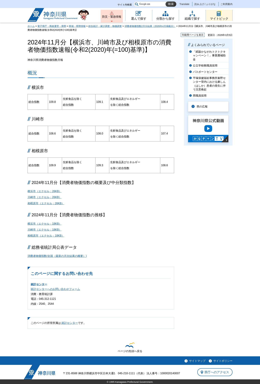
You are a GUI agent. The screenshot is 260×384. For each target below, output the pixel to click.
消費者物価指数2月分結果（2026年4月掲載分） (150, 26)
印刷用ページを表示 (192, 34)
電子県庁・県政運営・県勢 (51, 26)
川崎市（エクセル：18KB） (44, 229)
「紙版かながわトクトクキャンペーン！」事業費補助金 (209, 55)
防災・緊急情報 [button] (111, 16)
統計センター (39, 284)
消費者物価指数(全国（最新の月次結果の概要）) (57, 256)
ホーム (31, 26)
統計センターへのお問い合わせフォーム (55, 289)
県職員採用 (200, 95)
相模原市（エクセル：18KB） (46, 235)
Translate (184, 4)
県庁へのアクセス (216, 372)
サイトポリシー (222, 360)
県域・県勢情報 (77, 26)
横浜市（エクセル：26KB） (44, 191)
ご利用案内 (226, 4)
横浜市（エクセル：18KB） (44, 223)
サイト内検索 (125, 4)
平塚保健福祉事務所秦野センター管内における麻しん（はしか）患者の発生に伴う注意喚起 (209, 84)
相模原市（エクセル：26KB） (46, 203)
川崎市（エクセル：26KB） (44, 197)
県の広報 (202, 106)
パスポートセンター (205, 71)
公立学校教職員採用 (205, 65)
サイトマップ (197, 360)
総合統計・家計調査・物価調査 (105, 26)
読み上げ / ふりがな (205, 4)
